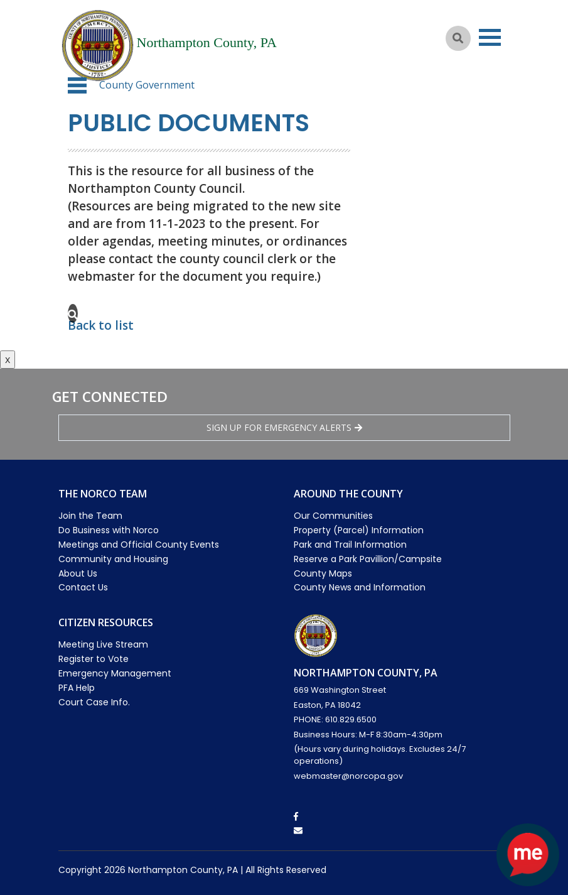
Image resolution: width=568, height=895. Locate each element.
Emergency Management (114, 673)
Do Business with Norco (108, 530)
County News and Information (360, 587)
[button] (77, 85)
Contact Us (83, 587)
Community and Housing (113, 559)
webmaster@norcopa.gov (348, 776)
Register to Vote (93, 659)
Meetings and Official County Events (138, 544)
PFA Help (76, 687)
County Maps (323, 573)
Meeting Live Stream (103, 644)
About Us (77, 573)
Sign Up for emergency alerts (284, 427)
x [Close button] (7, 359)
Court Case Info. (94, 702)
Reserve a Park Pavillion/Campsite (368, 559)
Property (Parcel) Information (359, 530)
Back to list (101, 325)
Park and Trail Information (350, 544)
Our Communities (333, 515)
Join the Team (90, 515)
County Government (147, 85)
